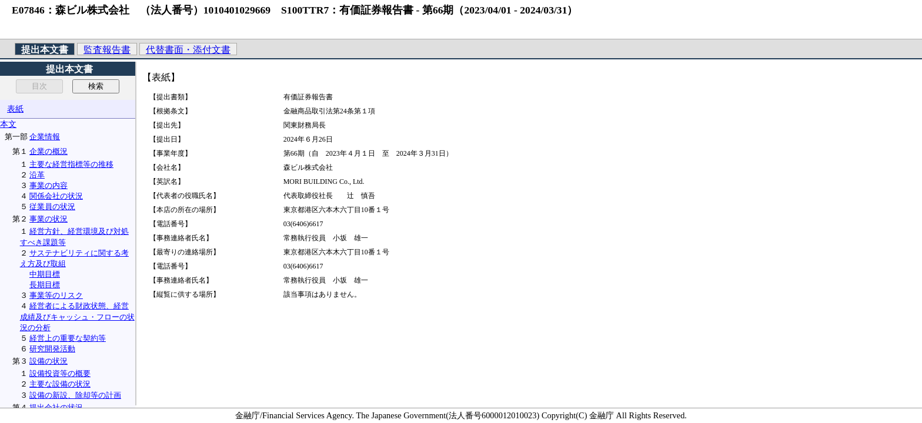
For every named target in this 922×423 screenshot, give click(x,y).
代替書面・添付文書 (188, 50)
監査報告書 (107, 50)
